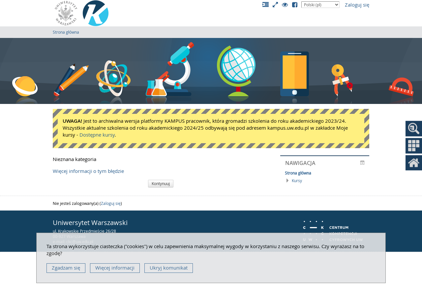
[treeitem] (325, 173)
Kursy (297, 180)
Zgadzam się (66, 268)
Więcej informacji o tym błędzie (88, 171)
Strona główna (66, 32)
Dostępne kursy (97, 135)
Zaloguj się (357, 5)
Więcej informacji (115, 268)
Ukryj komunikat (169, 268)
